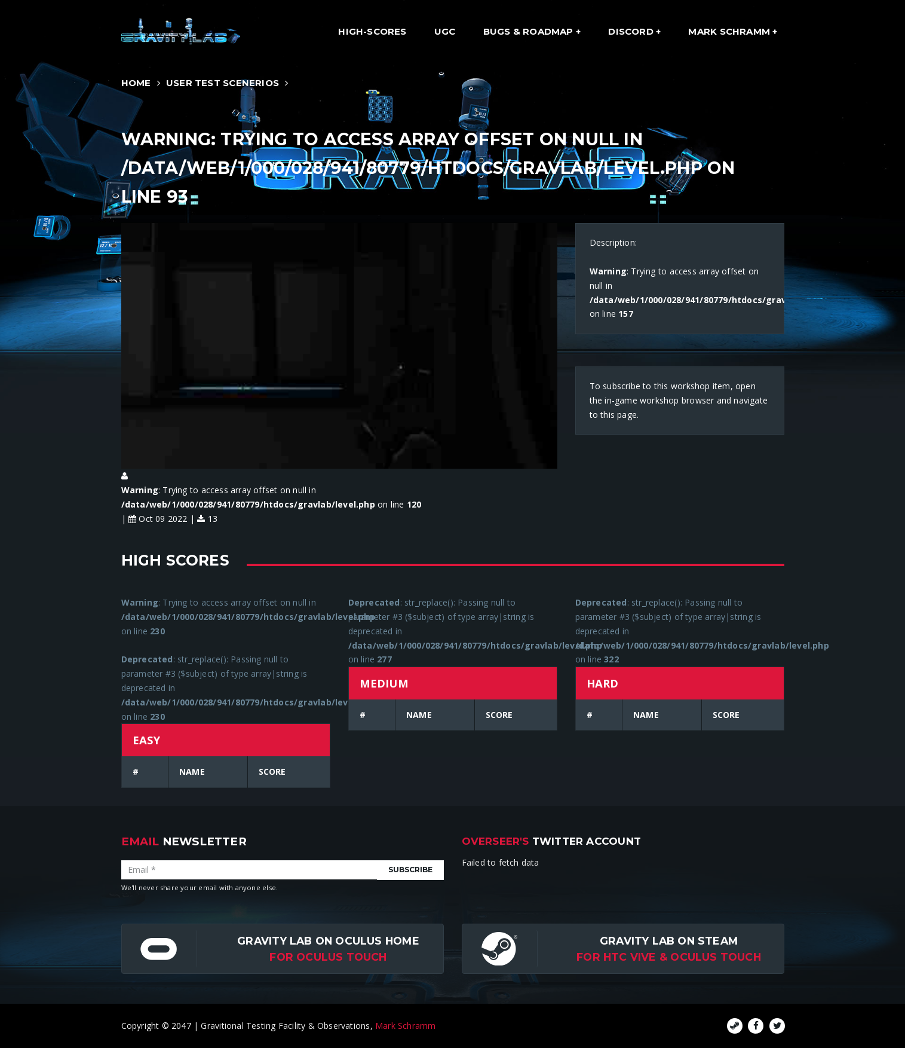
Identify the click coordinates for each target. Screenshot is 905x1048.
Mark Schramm (730, 31)
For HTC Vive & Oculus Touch (668, 957)
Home (136, 82)
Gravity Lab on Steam (669, 940)
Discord (632, 31)
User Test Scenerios (222, 82)
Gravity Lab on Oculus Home (328, 940)
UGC (445, 31)
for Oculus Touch (327, 957)
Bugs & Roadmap (529, 31)
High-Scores (372, 31)
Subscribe (410, 869)
